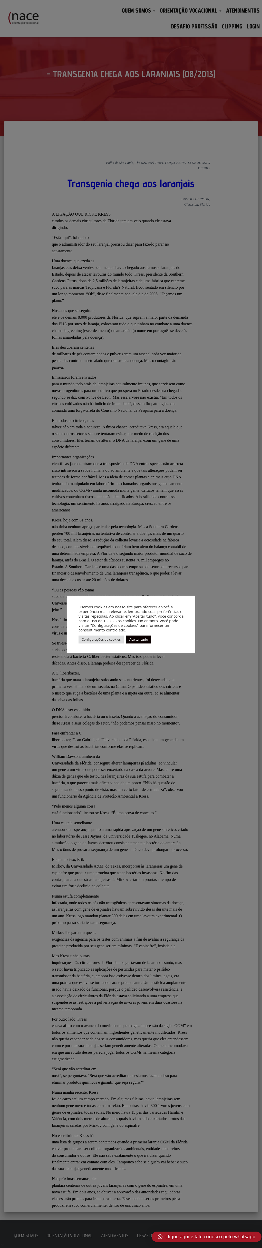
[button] (206, 1237)
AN (2, 1244)
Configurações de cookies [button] (101, 639)
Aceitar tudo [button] (138, 639)
